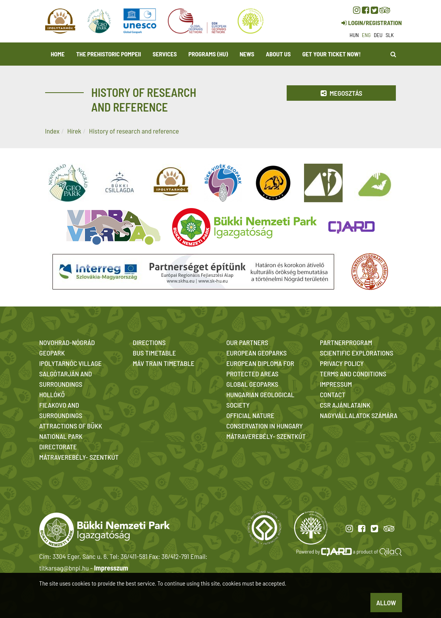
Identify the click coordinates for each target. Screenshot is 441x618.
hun (354, 35)
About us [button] (278, 54)
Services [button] (165, 54)
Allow (386, 602)
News (247, 54)
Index (52, 131)
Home (58, 54)
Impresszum (111, 568)
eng (366, 35)
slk (389, 35)
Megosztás (341, 93)
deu (378, 35)
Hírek (74, 131)
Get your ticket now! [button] (331, 54)
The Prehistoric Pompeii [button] (108, 54)
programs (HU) (208, 54)
